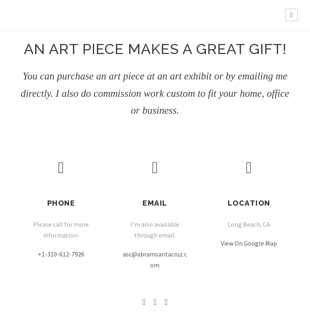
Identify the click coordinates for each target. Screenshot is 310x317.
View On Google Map (249, 243)
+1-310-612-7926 (61, 254)
